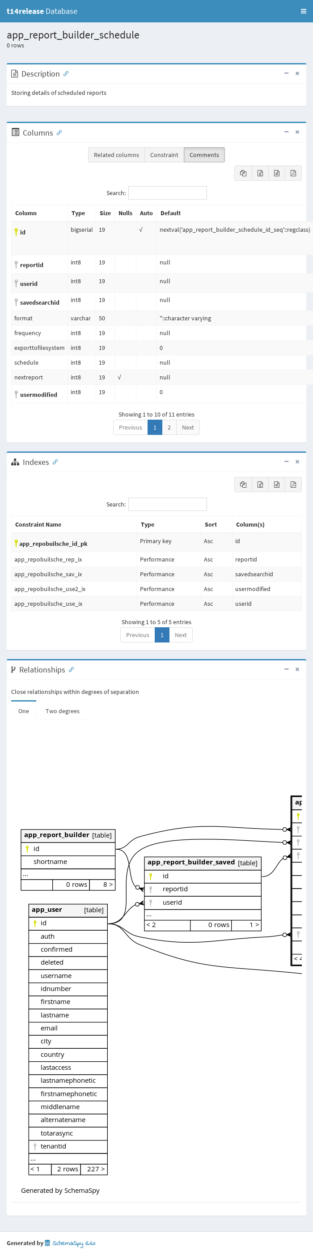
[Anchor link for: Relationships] (69, 669)
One (23, 711)
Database (42, 11)
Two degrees (63, 711)
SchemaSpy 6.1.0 (70, 1243)
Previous (130, 427)
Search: (156, 193)
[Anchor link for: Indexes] (53, 461)
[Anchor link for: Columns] (57, 132)
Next (188, 427)
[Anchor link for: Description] (64, 73)
